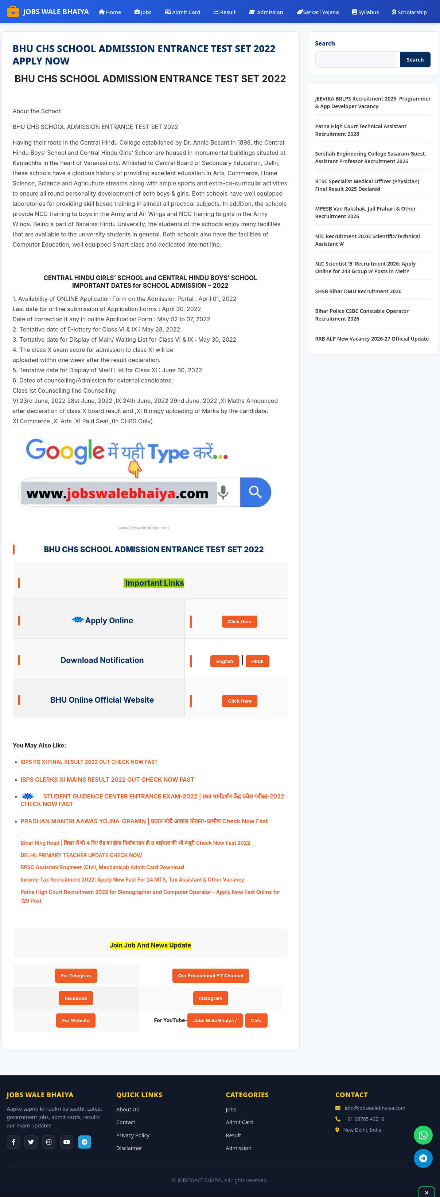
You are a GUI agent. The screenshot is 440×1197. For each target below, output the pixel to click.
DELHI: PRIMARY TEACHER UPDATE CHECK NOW (81, 855)
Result (225, 11)
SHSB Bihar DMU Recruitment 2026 (358, 291)
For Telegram (76, 975)
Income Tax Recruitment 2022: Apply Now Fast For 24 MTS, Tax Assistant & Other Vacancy (133, 879)
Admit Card (182, 11)
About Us (127, 1109)
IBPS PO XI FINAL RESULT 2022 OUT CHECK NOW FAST (89, 762)
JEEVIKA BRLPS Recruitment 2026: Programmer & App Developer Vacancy (373, 102)
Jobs (143, 11)
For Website (76, 1020)
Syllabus (365, 11)
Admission (266, 11)
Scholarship (409, 11)
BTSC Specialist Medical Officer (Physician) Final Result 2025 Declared (367, 185)
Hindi (258, 661)
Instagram (210, 998)
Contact (125, 1122)
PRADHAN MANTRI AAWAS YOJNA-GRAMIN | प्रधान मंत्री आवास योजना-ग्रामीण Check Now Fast (144, 821)
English (224, 661)
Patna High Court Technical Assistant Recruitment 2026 (360, 130)
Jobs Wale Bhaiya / (215, 1020)
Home (110, 11)
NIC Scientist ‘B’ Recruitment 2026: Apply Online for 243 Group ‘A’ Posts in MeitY (365, 267)
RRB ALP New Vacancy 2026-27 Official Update (372, 338)
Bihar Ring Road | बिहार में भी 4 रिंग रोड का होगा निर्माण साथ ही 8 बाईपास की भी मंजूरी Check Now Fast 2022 (135, 843)
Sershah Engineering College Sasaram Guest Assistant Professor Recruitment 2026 (370, 157)
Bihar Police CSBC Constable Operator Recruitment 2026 (362, 314)
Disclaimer (129, 1148)
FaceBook (76, 998)
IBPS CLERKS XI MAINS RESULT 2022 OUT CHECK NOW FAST (108, 779)
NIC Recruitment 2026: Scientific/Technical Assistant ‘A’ (367, 240)
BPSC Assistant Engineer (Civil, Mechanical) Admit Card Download (102, 867)
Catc (256, 1020)
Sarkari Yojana (318, 11)
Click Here (240, 621)
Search (325, 43)
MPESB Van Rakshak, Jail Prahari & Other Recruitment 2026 (365, 212)
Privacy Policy (132, 1135)
